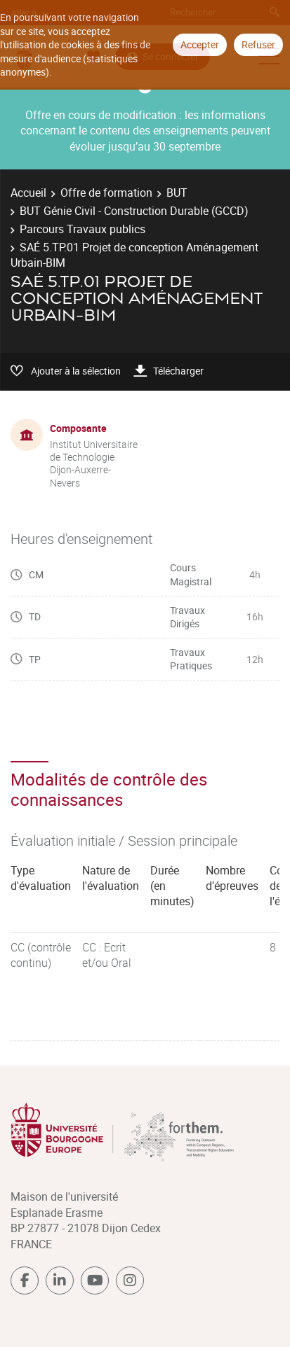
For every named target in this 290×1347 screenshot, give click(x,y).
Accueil (28, 192)
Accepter (199, 44)
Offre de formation (106, 192)
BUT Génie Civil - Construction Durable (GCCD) (134, 210)
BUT (176, 192)
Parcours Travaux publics (82, 229)
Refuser (258, 44)
